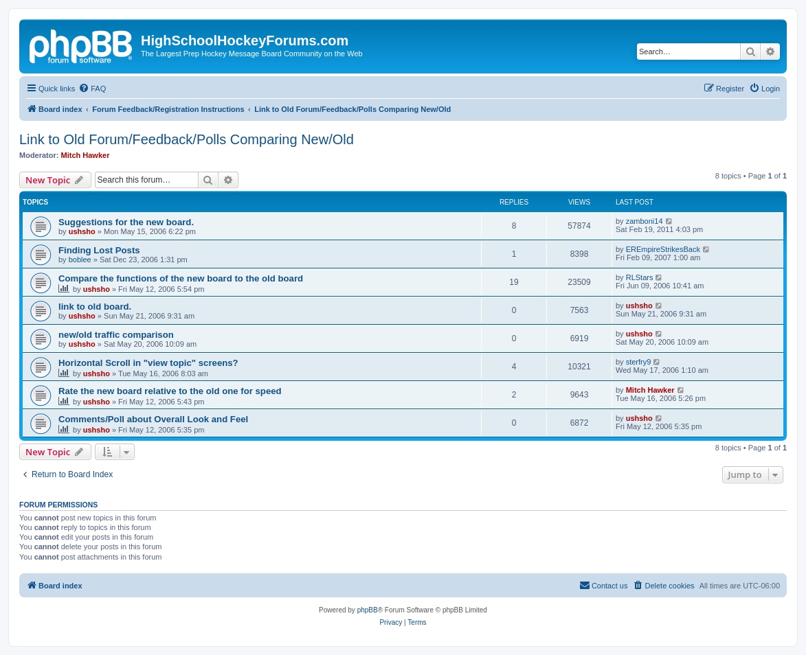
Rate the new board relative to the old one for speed (170, 391)
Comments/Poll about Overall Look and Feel (153, 419)
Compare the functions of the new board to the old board (180, 278)
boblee (80, 259)
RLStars (639, 277)
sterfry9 (638, 362)
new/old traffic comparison (116, 335)
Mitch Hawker (85, 155)
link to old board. (94, 306)
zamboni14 (644, 221)
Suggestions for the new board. (126, 222)
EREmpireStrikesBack (663, 249)
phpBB (367, 610)
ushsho (82, 231)
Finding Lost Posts (99, 250)
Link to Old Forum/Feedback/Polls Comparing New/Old (186, 139)
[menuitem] (92, 88)
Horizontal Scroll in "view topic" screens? (148, 363)
